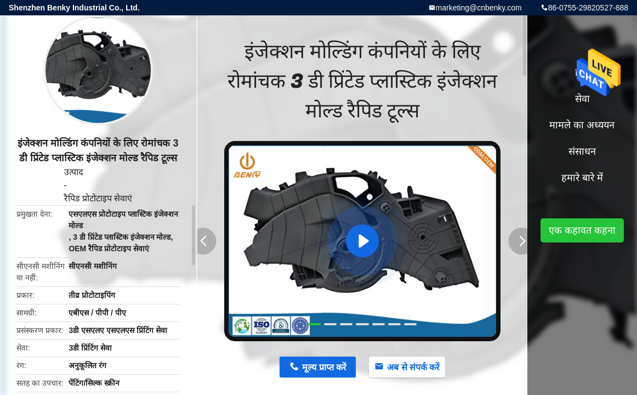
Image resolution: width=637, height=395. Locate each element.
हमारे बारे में (582, 177)
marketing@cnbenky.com (479, 7)
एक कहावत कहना (582, 230)
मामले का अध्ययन (582, 125)
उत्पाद (73, 172)
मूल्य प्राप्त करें (324, 367)
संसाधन (582, 151)
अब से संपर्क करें (413, 367)
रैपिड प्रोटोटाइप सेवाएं (98, 198)
